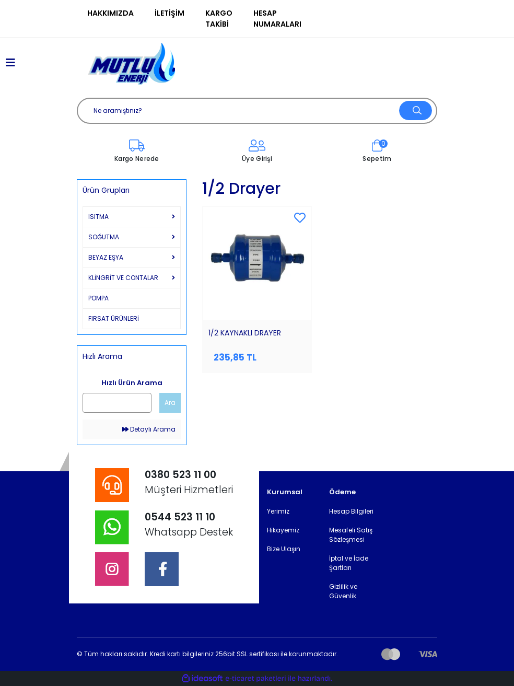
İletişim (169, 13)
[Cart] (377, 151)
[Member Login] (257, 151)
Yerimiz (278, 511)
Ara (170, 402)
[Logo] (131, 64)
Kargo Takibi (218, 18)
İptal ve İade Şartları (348, 563)
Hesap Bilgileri (351, 511)
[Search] (257, 111)
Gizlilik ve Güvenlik (343, 591)
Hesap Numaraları (277, 18)
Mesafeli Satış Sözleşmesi (350, 535)
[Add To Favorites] (300, 218)
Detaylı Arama (149, 429)
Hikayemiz (283, 530)
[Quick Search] (117, 403)
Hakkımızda (110, 13)
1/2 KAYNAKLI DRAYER (244, 333)
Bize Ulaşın (283, 548)
